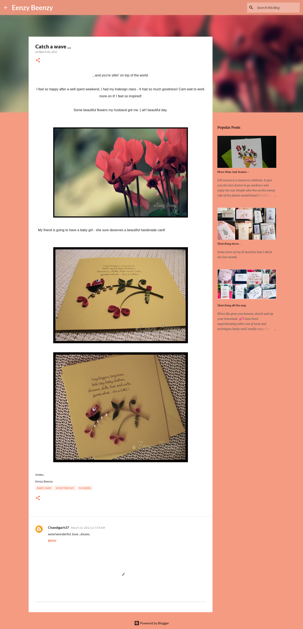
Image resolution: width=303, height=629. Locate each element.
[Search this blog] (277, 8)
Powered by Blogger (151, 623)
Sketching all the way (231, 305)
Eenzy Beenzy (32, 7)
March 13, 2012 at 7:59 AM (88, 527)
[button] (37, 60)
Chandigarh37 (58, 527)
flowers (85, 488)
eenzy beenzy (65, 488)
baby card (44, 488)
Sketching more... (229, 244)
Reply (52, 540)
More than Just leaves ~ (233, 172)
